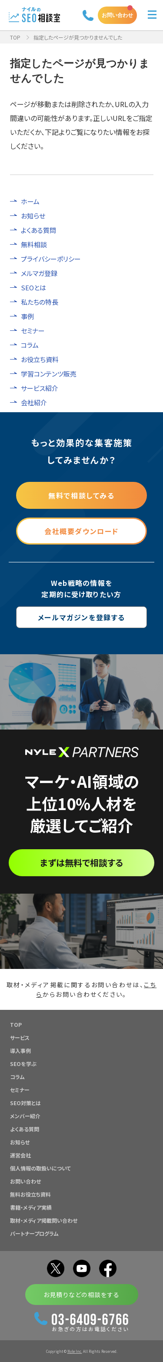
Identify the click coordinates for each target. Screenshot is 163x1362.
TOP (15, 37)
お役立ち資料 (40, 359)
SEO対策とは (25, 1102)
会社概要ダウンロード (81, 531)
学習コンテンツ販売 (49, 373)
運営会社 (20, 1155)
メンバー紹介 (25, 1116)
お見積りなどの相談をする (81, 1294)
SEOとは (33, 287)
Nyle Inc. (74, 1351)
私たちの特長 (39, 301)
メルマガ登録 (39, 273)
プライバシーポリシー (51, 258)
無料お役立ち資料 (30, 1194)
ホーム (30, 201)
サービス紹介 (39, 388)
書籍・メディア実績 (31, 1207)
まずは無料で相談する (81, 862)
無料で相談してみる (81, 495)
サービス (20, 1037)
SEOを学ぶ (23, 1063)
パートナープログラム (34, 1233)
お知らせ (33, 215)
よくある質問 (38, 230)
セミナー (33, 330)
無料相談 (34, 244)
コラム (30, 345)
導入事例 (20, 1050)
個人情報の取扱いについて (40, 1168)
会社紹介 (34, 402)
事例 (27, 316)
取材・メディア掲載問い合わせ (43, 1220)
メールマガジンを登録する (81, 617)
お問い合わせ (117, 15)
